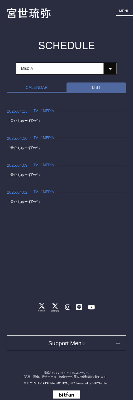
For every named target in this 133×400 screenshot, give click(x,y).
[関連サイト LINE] (79, 307)
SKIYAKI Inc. (101, 383)
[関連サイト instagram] (67, 307)
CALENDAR (37, 87)
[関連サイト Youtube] (91, 307)
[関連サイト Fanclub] (41, 307)
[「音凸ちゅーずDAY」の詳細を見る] (66, 115)
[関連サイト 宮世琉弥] (55, 307)
